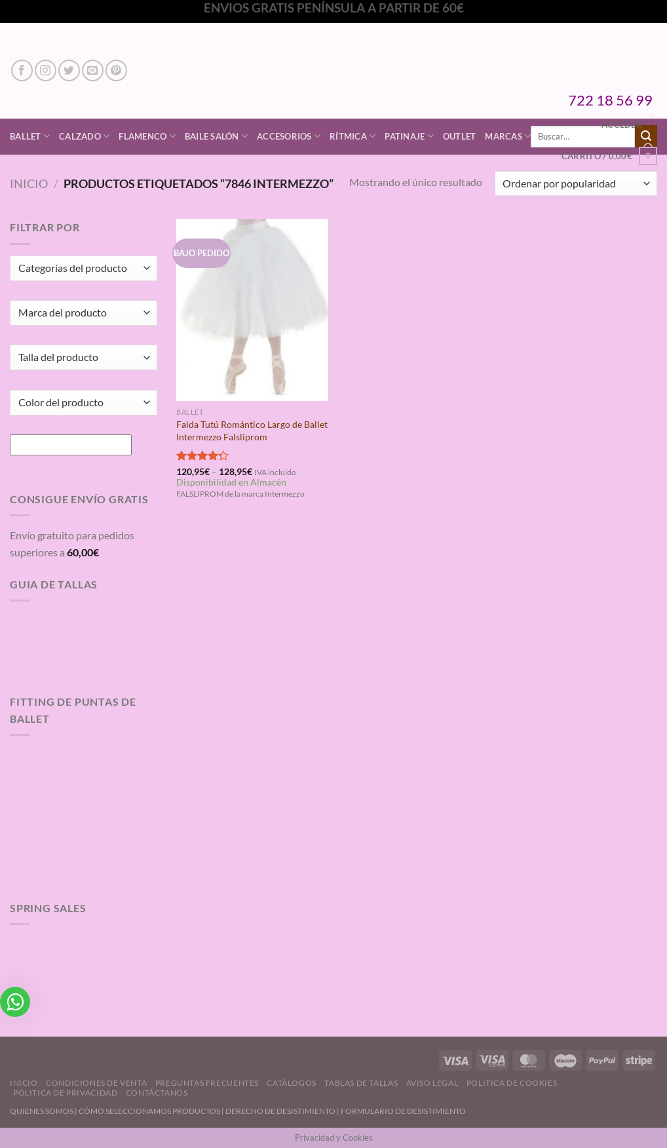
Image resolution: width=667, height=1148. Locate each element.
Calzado (84, 136)
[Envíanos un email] (93, 70)
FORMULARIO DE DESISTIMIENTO (403, 1111)
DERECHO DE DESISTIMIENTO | (283, 1111)
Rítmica (352, 136)
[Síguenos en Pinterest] (116, 70)
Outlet (459, 136)
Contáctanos (157, 1093)
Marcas (508, 136)
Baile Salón (216, 136)
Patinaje (409, 136)
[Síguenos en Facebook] (22, 70)
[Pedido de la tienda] (576, 184)
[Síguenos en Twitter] (69, 70)
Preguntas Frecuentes (207, 1083)
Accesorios (288, 136)
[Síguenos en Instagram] (45, 70)
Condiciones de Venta (96, 1083)
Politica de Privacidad (65, 1093)
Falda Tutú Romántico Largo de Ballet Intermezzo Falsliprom (252, 430)
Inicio (29, 183)
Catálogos (291, 1083)
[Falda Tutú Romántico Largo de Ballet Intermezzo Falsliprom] (252, 310)
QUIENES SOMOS (41, 1111)
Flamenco (147, 136)
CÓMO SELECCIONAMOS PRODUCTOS (149, 1111)
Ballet (30, 136)
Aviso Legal (432, 1083)
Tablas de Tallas (361, 1083)
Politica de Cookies (512, 1083)
